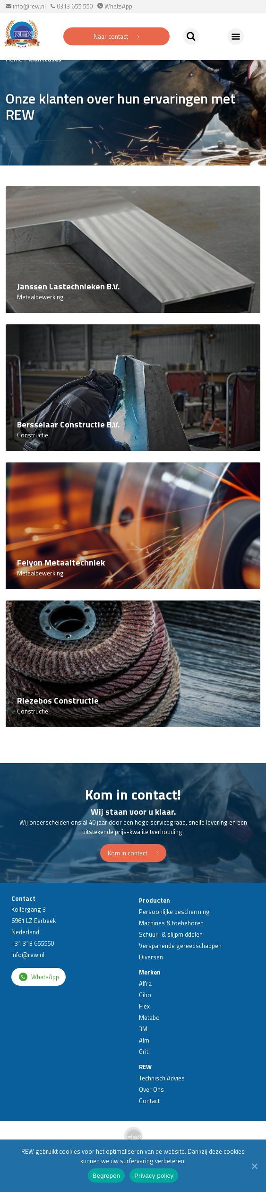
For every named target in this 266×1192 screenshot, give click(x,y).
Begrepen (106, 1175)
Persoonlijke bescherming (174, 911)
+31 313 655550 (32, 943)
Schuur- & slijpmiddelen (171, 934)
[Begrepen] (254, 1166)
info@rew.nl (26, 6)
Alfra (145, 983)
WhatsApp (114, 6)
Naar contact (116, 36)
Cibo (145, 995)
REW (145, 1066)
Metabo (149, 1017)
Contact (149, 1100)
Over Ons (151, 1089)
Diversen (151, 957)
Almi (145, 1040)
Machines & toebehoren (171, 923)
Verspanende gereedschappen (180, 945)
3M (143, 1029)
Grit (143, 1051)
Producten (154, 900)
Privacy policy (153, 1175)
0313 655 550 (72, 6)
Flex (144, 1006)
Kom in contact (133, 853)
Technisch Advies (162, 1078)
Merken (150, 972)
